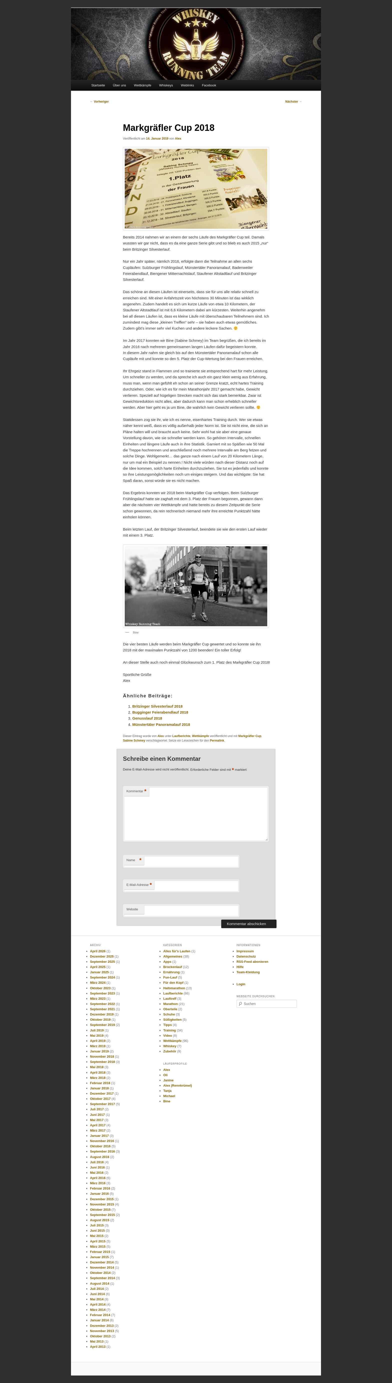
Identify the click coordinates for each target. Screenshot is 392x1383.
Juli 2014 (97, 1289)
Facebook (209, 85)
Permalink (217, 740)
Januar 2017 (99, 1136)
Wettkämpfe (142, 85)
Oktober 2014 (100, 1273)
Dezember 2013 (102, 1326)
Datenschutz (246, 956)
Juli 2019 (97, 1030)
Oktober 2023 (100, 988)
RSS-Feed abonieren (252, 962)
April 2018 (98, 1072)
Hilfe (240, 967)
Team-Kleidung (248, 972)
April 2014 (98, 1304)
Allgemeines (172, 956)
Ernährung (171, 972)
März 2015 (98, 1246)
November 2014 (102, 1267)
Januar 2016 (99, 1193)
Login (240, 984)
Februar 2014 (100, 1315)
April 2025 (98, 967)
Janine (168, 1080)
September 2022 (102, 1004)
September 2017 (102, 1104)
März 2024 (98, 983)
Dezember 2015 (102, 1199)
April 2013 (98, 1347)
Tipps (167, 1025)
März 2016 (98, 1183)
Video (167, 1035)
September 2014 (102, 1278)
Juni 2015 (97, 1230)
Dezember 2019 (102, 1014)
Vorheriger (99, 101)
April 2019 (98, 1041)
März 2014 (98, 1310)
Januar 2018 (99, 1088)
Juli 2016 (97, 1162)
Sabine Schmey (134, 740)
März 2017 (98, 1130)
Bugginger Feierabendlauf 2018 (160, 712)
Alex (178, 138)
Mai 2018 (97, 1067)
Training (169, 1030)
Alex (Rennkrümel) (177, 1085)
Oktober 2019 (100, 1019)
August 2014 (99, 1283)
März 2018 (98, 1078)
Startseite (98, 85)
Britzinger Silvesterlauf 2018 (157, 706)
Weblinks (187, 85)
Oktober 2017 (100, 1099)
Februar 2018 (100, 1083)
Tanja (167, 1091)
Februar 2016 (100, 1188)
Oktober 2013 (100, 1336)
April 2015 (98, 1241)
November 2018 (102, 1056)
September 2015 (102, 1215)
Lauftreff (169, 998)
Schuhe (169, 1014)
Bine (166, 1101)
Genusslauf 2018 (147, 718)
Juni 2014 (97, 1294)
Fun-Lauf (170, 977)
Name (134, 860)
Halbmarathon (174, 988)
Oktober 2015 (100, 1209)
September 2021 (102, 1009)
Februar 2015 (100, 1252)
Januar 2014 (99, 1320)
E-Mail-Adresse (139, 885)
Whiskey (169, 1046)
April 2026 (98, 951)
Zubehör (169, 1051)
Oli (165, 1075)
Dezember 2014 (102, 1262)
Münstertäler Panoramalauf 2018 (161, 724)
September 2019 (102, 1025)
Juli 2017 (97, 1109)
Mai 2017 (97, 1120)
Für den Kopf (173, 983)
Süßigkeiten (172, 1019)
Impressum (245, 951)
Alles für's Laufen (176, 951)
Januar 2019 (99, 1051)
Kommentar (136, 791)
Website (132, 909)
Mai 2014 (97, 1299)
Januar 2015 (99, 1257)
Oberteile (170, 1009)
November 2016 (102, 1141)
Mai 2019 (97, 1035)
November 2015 (102, 1204)
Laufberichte (181, 736)
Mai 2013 (97, 1341)
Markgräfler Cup (249, 736)
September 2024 (102, 977)
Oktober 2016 (100, 1146)
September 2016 (102, 1151)
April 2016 (98, 1178)
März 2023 (98, 998)
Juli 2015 (97, 1225)
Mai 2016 (97, 1173)
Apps (167, 962)
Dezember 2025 (102, 956)
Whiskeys (166, 85)
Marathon (170, 1004)
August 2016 (99, 1157)
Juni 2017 (97, 1115)
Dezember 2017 (102, 1093)
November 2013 (102, 1331)
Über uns (119, 85)
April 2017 (98, 1125)
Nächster (293, 101)
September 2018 (102, 1062)
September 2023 (102, 993)
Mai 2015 (97, 1236)
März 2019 (98, 1046)
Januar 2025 (99, 972)
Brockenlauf (172, 967)
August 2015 (99, 1220)
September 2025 (102, 962)
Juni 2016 (97, 1167)
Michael (169, 1096)
